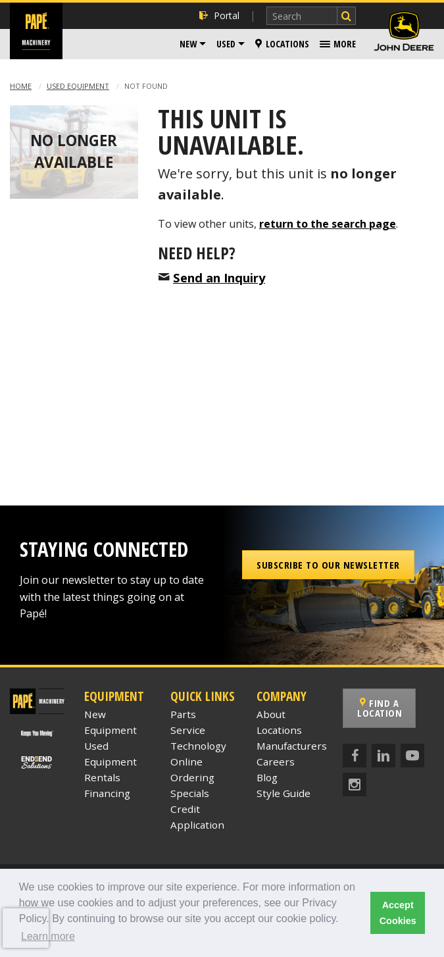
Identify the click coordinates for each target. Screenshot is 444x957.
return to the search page (327, 224)
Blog (267, 777)
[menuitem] (192, 44)
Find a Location (379, 707)
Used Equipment (78, 86)
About (271, 714)
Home (21, 86)
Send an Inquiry (219, 277)
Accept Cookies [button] (398, 913)
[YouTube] (412, 755)
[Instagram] (354, 784)
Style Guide (283, 793)
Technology (198, 745)
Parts (183, 714)
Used (225, 44)
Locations (282, 44)
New (188, 44)
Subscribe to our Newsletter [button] (328, 564)
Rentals (102, 777)
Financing (107, 793)
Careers (276, 761)
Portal (219, 15)
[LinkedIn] (383, 755)
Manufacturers (292, 745)
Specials (189, 793)
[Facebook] (354, 755)
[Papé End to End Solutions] (37, 761)
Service (187, 730)
